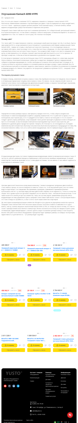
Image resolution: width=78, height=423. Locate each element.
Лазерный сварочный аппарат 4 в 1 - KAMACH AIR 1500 (39, 249)
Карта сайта (29, 420)
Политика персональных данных (13, 420)
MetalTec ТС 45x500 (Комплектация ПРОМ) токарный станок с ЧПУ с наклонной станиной (62, 294)
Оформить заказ (13, 260)
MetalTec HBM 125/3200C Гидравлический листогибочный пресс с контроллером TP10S (10, 340)
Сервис (32, 381)
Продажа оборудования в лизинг (50, 391)
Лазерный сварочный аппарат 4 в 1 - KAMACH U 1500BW (13, 249)
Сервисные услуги (50, 396)
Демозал (63, 378)
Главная (4, 8)
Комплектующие (34, 378)
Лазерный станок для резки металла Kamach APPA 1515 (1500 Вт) (63, 249)
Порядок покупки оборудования (50, 375)
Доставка (48, 379)
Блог (11, 8)
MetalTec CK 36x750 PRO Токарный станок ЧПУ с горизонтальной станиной (37, 340)
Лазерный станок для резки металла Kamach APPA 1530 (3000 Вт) (63, 340)
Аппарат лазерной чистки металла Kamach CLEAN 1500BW (12, 295)
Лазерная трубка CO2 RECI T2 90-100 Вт (39, 295)
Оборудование (34, 374)
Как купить (64, 387)
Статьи (18, 8)
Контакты (63, 381)
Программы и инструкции (65, 391)
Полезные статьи (65, 374)
